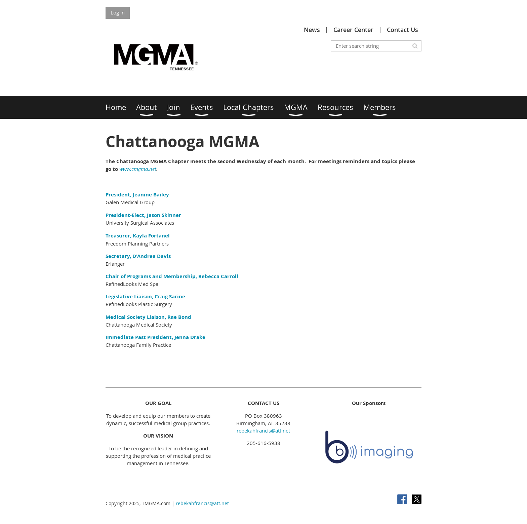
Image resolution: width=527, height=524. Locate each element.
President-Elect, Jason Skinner (143, 215)
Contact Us (402, 30)
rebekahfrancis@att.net (263, 430)
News (312, 30)
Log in (118, 12)
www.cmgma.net (137, 168)
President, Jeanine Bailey (138, 194)
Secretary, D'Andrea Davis (138, 256)
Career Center (353, 30)
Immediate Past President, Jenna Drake (155, 337)
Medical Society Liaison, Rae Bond (148, 317)
